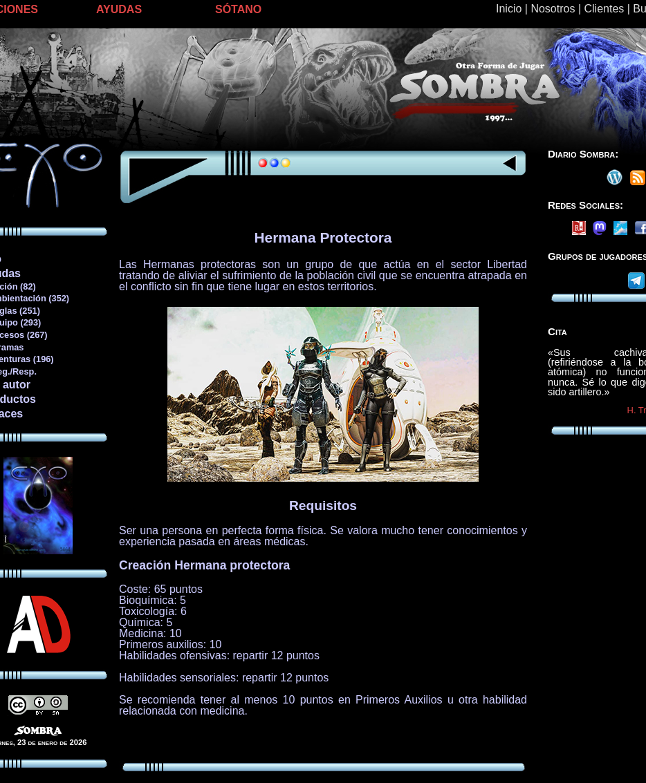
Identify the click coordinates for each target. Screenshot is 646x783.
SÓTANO (238, 9)
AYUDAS (119, 9)
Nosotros (552, 9)
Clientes (604, 9)
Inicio (509, 9)
